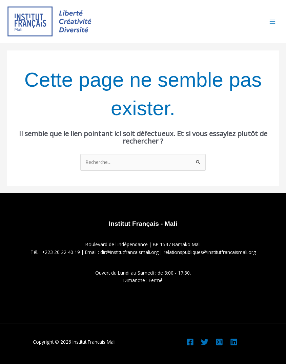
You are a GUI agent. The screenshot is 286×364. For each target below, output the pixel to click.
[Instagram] (219, 342)
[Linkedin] (234, 342)
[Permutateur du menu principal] (273, 21)
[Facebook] (190, 342)
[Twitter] (204, 342)
